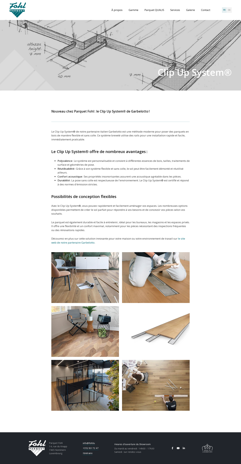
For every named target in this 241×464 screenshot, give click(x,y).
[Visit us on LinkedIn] (183, 448)
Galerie (190, 10)
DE (229, 9)
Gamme (133, 10)
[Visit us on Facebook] (172, 448)
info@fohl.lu (89, 443)
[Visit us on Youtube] (178, 448)
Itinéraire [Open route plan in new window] (88, 453)
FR (224, 9)
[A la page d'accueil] (17, 10)
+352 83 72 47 (91, 448)
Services (175, 10)
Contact (205, 10)
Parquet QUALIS (154, 10)
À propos (116, 10)
